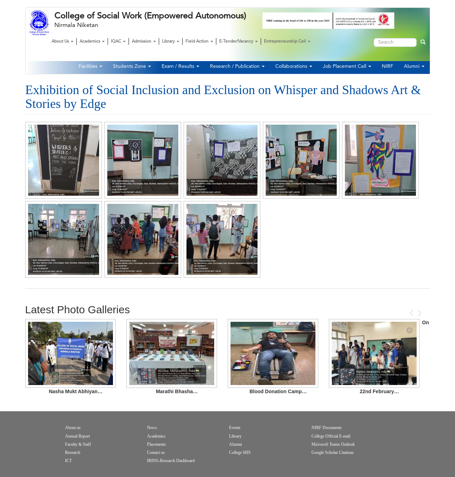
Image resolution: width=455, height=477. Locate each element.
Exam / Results (180, 66)
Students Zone (132, 66)
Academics (92, 41)
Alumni (414, 66)
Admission (144, 41)
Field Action (199, 41)
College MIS (240, 452)
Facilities (90, 66)
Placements (156, 444)
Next (419, 313)
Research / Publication (237, 66)
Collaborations (293, 66)
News (152, 427)
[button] (63, 160)
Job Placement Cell (347, 66)
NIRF (387, 66)
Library (170, 41)
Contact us (156, 452)
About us (73, 427)
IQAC (118, 41)
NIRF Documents (327, 427)
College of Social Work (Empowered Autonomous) (150, 16)
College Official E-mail (331, 436)
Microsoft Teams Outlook (333, 444)
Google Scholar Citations (333, 452)
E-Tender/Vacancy (238, 41)
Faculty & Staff (78, 444)
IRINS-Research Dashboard (171, 460)
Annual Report (77, 436)
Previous (412, 312)
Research (72, 452)
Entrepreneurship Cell (287, 41)
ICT (68, 460)
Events (234, 427)
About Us (63, 41)
